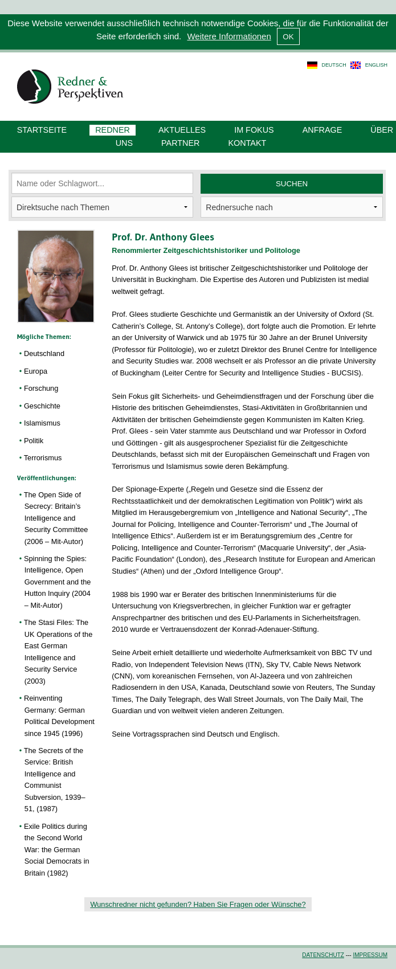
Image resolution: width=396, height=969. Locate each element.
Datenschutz (323, 955)
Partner (180, 143)
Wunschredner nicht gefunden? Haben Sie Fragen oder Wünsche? (197, 904)
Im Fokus (254, 129)
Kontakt (247, 143)
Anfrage (322, 129)
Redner (112, 129)
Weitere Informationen (229, 36)
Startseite (42, 129)
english (376, 65)
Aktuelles (182, 129)
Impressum (370, 955)
